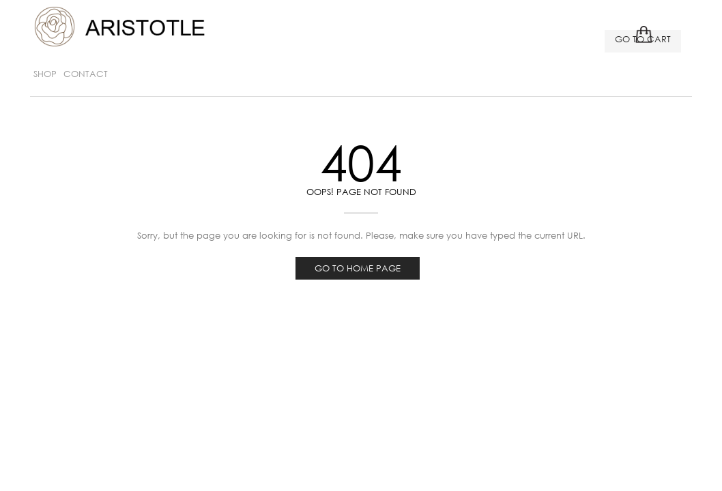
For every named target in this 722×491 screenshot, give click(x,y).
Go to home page (358, 268)
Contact (85, 74)
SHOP (45, 74)
